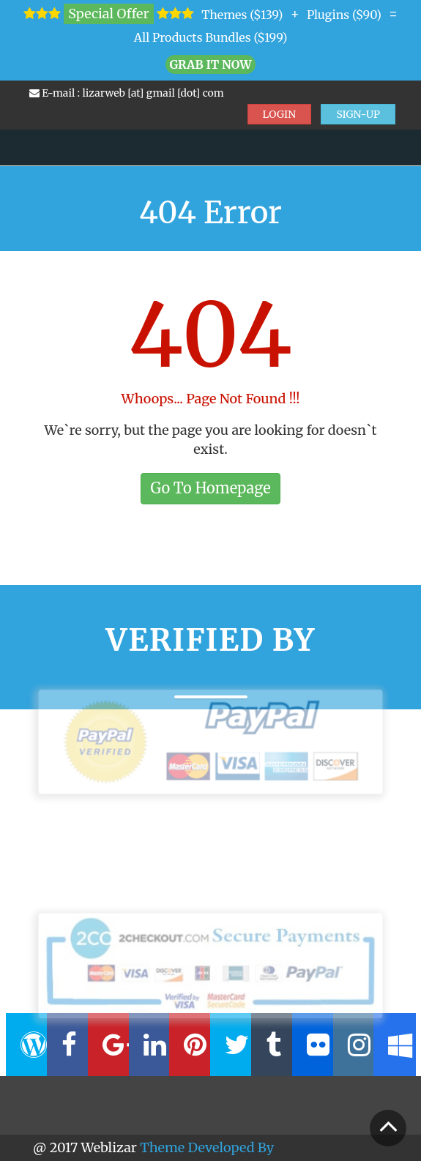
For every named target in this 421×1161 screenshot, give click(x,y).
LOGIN (280, 114)
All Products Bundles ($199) (211, 37)
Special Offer (108, 13)
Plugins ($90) (344, 14)
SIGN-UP (358, 114)
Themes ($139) (242, 14)
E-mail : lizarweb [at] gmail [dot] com (126, 93)
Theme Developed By (207, 1147)
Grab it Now (210, 64)
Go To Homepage (210, 488)
